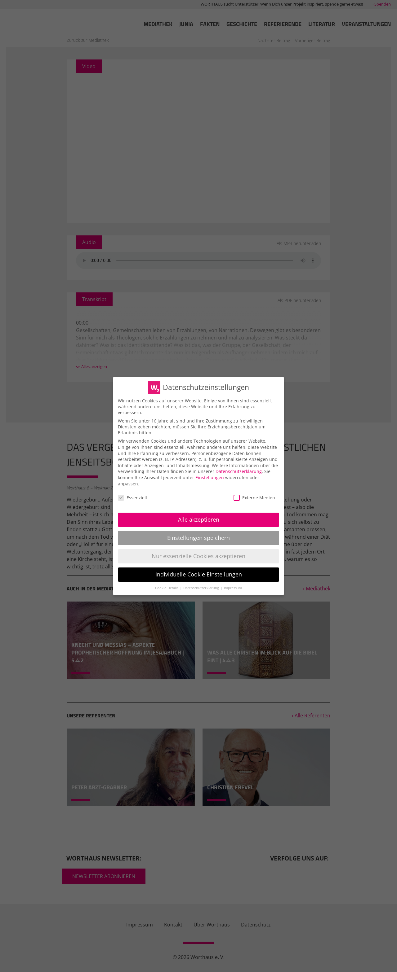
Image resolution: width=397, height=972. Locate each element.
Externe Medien (254, 498)
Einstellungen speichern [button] (198, 537)
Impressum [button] (233, 588)
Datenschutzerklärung (239, 471)
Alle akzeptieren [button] (198, 519)
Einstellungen (209, 477)
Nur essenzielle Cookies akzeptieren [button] (198, 556)
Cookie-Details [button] (167, 588)
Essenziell (132, 498)
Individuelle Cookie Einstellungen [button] (198, 574)
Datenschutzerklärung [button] (201, 588)
